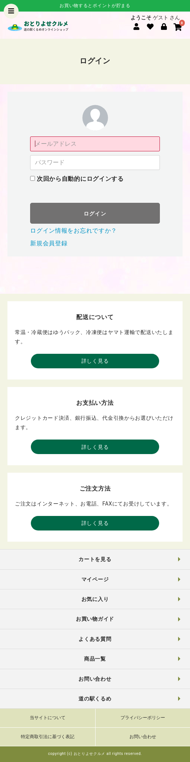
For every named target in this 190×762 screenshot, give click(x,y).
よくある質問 (94, 639)
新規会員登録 (48, 243)
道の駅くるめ (94, 699)
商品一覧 (95, 659)
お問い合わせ (94, 679)
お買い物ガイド (95, 619)
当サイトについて (47, 717)
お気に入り (95, 599)
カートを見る (94, 559)
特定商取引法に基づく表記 (47, 736)
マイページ (95, 579)
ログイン (95, 214)
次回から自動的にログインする (80, 178)
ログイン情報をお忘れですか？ (73, 230)
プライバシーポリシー (142, 717)
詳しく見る (95, 361)
